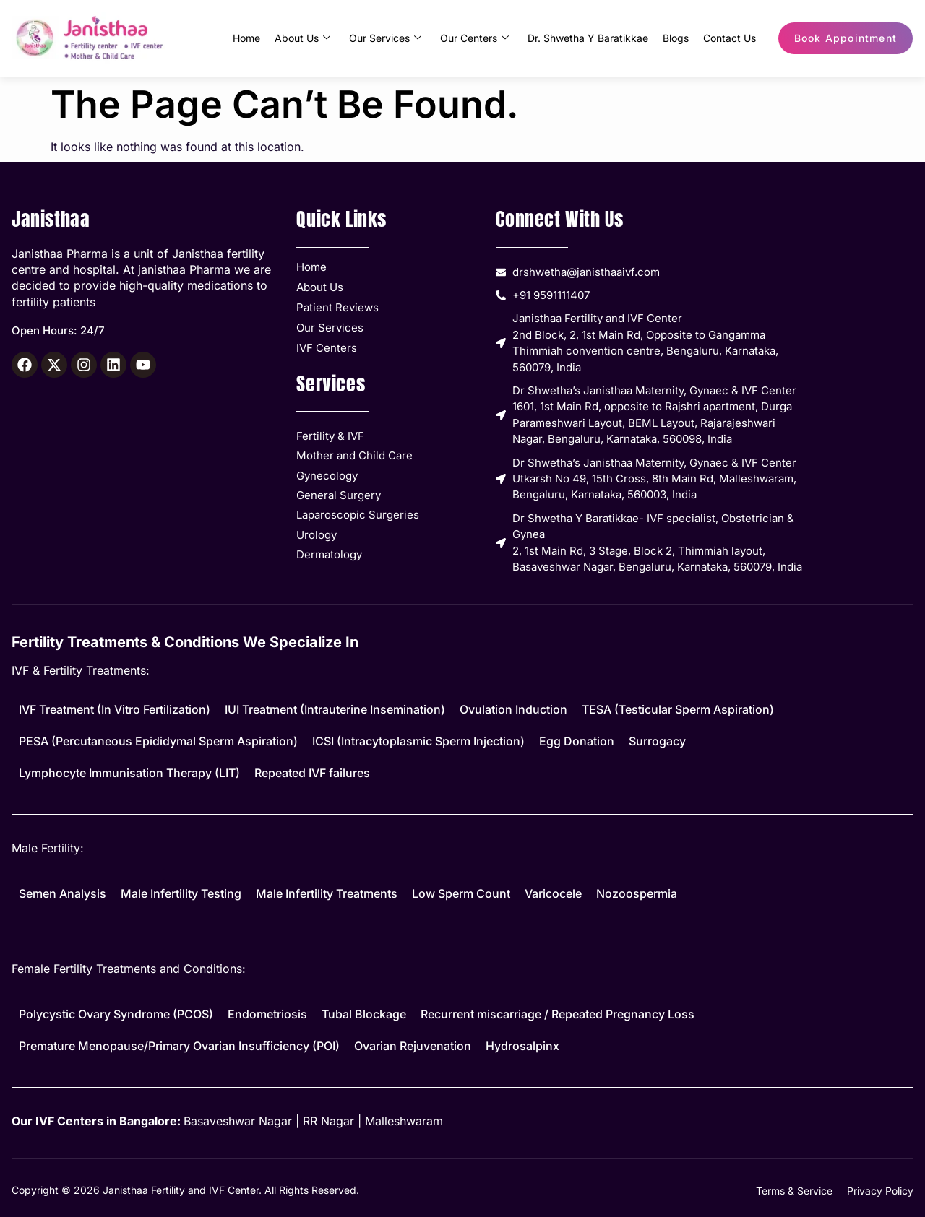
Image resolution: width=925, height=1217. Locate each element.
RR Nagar (328, 1121)
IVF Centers (326, 348)
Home (246, 38)
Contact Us (729, 38)
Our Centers (474, 38)
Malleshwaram (404, 1121)
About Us (302, 38)
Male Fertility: (48, 848)
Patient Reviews (337, 307)
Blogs (676, 38)
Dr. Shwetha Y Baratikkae (588, 38)
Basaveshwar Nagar (238, 1121)
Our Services (385, 38)
